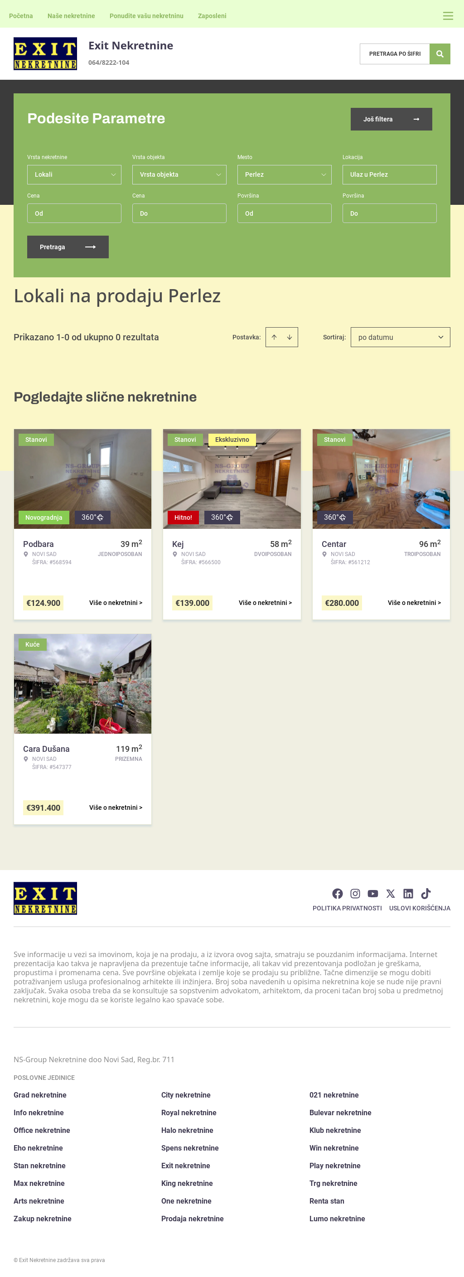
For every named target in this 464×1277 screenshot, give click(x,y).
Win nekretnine (334, 1147)
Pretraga (68, 246)
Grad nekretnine (40, 1094)
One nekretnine (186, 1200)
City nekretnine (186, 1094)
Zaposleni (212, 15)
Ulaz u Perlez (369, 173)
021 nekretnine (334, 1094)
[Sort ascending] (274, 336)
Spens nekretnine (190, 1147)
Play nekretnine (335, 1165)
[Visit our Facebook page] (337, 892)
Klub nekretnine (335, 1129)
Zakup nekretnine (43, 1218)
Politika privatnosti (347, 907)
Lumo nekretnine (337, 1218)
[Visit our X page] (390, 892)
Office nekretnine (42, 1129)
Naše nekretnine (71, 15)
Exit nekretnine (185, 1165)
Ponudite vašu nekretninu (147, 15)
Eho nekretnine (38, 1147)
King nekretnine (187, 1182)
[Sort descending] (289, 336)
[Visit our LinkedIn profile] (408, 892)
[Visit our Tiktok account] (425, 892)
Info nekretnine (39, 1112)
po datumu (375, 336)
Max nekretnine (39, 1182)
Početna (21, 15)
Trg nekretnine (333, 1182)
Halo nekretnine (187, 1129)
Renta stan (326, 1200)
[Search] (440, 54)
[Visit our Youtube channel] (372, 892)
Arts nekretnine (39, 1200)
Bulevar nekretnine (340, 1112)
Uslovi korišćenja (419, 907)
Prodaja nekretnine (192, 1218)
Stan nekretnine (40, 1165)
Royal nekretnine (189, 1112)
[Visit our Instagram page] (355, 892)
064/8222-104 (108, 62)
